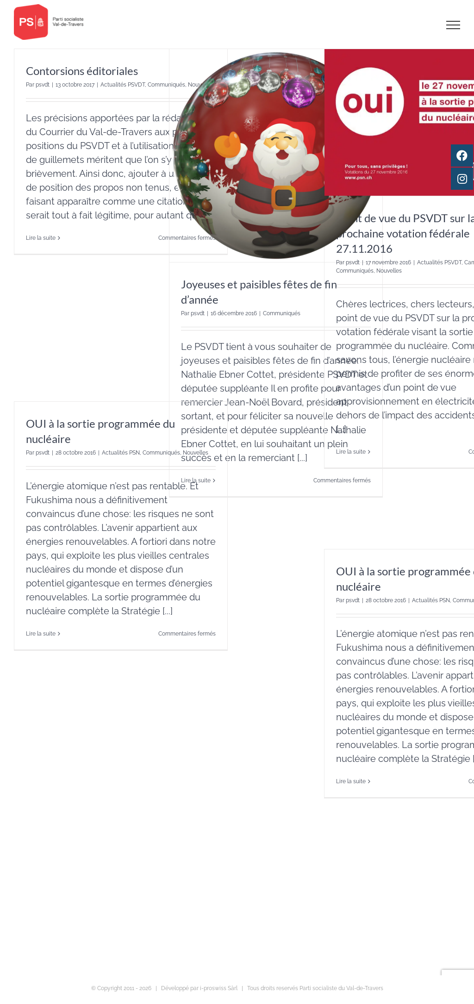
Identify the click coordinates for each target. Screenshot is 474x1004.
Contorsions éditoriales (82, 70)
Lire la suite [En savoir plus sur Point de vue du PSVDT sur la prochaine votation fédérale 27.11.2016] (351, 452)
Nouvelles (389, 271)
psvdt (43, 84)
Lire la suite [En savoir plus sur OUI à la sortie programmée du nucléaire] (41, 633)
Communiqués (281, 313)
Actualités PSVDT (122, 84)
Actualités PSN (121, 452)
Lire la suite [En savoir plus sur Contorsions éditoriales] (41, 238)
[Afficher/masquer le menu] (453, 25)
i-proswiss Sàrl (218, 988)
